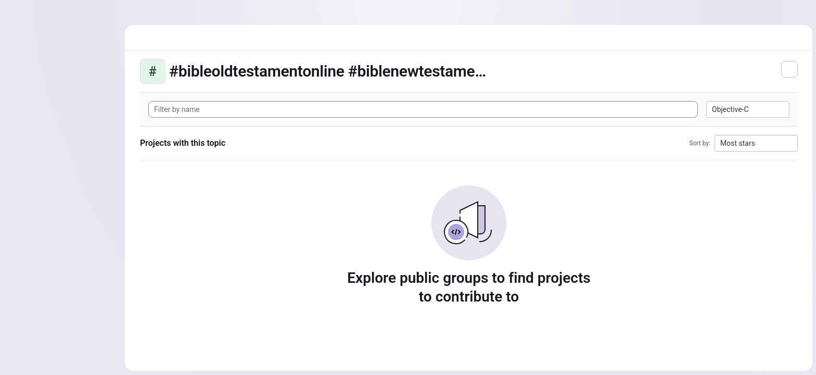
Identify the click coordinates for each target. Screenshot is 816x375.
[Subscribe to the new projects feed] (789, 69)
